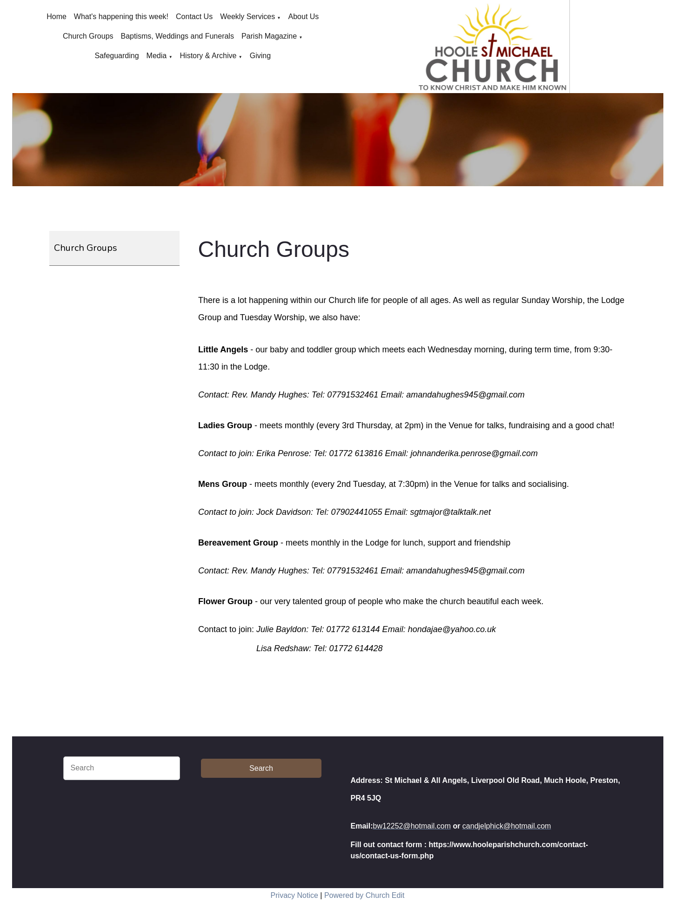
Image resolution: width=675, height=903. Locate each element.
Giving (260, 56)
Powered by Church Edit (364, 895)
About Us (303, 16)
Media (157, 56)
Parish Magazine (269, 36)
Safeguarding (116, 56)
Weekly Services (247, 16)
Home (57, 16)
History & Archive (208, 56)
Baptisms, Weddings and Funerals (177, 36)
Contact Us (194, 16)
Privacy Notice (294, 895)
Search (261, 768)
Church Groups (88, 36)
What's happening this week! (121, 16)
